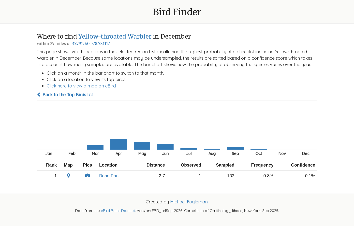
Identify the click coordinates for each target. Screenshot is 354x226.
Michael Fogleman (189, 202)
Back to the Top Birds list (65, 95)
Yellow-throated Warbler (114, 36)
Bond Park (109, 175)
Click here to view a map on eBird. (82, 86)
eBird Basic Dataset (118, 210)
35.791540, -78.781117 (91, 43)
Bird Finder (177, 12)
